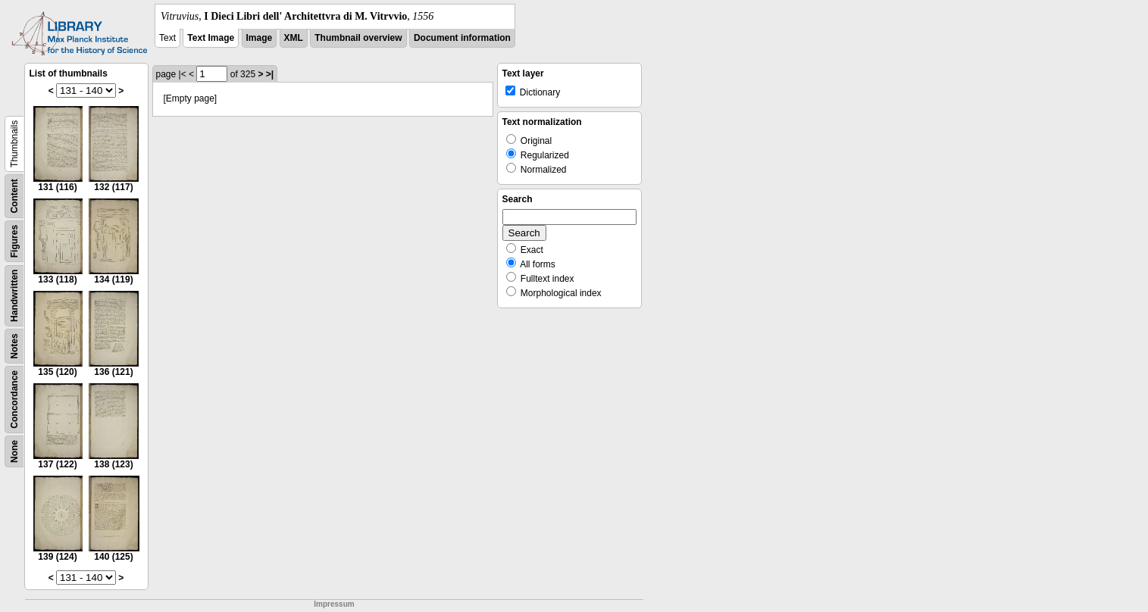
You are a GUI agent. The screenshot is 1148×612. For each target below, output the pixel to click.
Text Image (210, 38)
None (14, 451)
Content (14, 196)
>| (270, 74)
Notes (14, 345)
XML (293, 38)
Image (259, 38)
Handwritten (14, 296)
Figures (14, 241)
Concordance (14, 399)
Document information (462, 38)
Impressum (334, 604)
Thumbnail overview (358, 38)
